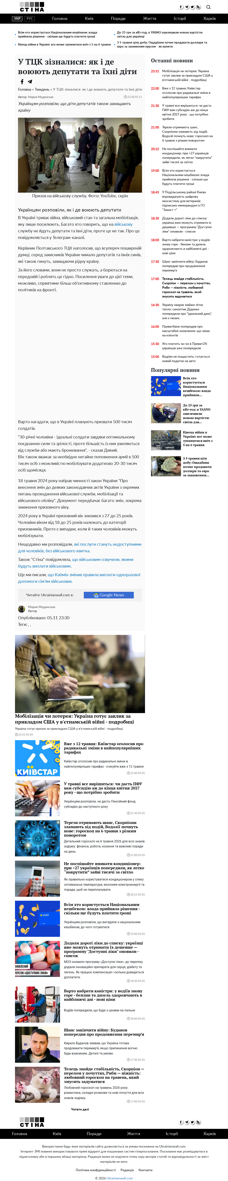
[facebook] (180, 6)
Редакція (127, 1166)
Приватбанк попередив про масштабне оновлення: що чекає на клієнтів (186, 331)
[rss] (198, 6)
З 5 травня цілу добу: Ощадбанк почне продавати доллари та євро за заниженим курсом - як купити (162, 44)
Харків (210, 19)
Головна (60, 19)
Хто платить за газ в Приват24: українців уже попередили (184, 346)
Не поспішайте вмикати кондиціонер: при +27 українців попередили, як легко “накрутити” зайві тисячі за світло (187, 155)
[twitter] (192, 6)
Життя (149, 19)
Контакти (145, 1166)
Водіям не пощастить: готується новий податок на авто (186, 359)
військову (123, 224)
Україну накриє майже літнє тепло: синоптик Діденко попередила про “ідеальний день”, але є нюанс (187, 311)
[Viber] (38, 82)
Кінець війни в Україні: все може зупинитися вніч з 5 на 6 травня (64, 44)
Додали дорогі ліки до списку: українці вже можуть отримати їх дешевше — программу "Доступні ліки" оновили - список (187, 225)
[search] (208, 7)
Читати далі (80, 1105)
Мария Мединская (40, 97)
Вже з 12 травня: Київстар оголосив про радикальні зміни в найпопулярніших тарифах (186, 93)
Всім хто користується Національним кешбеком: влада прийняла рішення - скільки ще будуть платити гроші (57, 34)
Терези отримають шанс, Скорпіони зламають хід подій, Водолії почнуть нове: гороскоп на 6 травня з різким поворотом (187, 134)
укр (17, 18)
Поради (118, 19)
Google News (108, 591)
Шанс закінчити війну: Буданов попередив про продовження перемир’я (185, 266)
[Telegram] (30, 82)
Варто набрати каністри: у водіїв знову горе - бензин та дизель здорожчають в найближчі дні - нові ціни (186, 246)
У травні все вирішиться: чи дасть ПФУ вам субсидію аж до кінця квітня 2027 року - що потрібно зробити (187, 112)
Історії (180, 19)
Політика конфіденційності (96, 1166)
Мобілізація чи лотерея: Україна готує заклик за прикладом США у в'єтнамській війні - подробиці (187, 76)
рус (30, 18)
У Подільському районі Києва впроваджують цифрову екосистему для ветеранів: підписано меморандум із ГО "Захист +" (184, 201)
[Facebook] (22, 82)
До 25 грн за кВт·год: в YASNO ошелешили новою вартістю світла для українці (160, 34)
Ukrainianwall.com (120, 1174)
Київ (89, 19)
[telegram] (186, 6)
